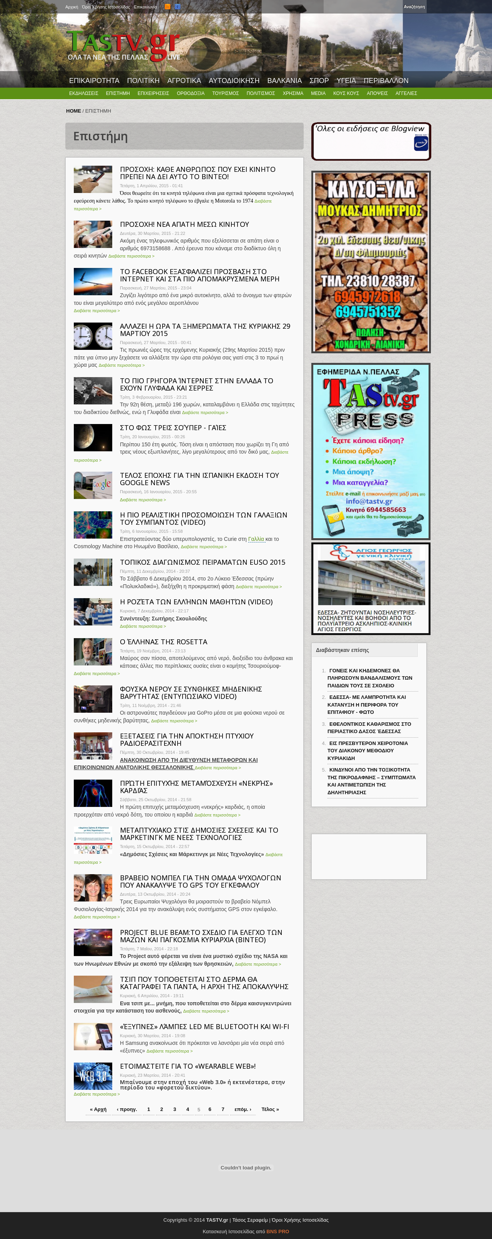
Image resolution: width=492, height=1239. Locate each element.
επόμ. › (242, 1109)
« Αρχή (98, 1109)
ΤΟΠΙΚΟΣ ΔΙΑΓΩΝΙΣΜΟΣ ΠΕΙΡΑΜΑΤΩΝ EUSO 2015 (202, 562)
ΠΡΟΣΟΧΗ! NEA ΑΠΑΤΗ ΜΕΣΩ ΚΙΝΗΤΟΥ (184, 224)
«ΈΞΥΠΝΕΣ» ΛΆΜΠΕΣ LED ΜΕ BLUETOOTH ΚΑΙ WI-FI (204, 1026)
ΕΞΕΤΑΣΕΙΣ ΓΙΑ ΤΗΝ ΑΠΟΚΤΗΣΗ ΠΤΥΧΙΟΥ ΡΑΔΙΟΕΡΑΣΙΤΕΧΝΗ (187, 739)
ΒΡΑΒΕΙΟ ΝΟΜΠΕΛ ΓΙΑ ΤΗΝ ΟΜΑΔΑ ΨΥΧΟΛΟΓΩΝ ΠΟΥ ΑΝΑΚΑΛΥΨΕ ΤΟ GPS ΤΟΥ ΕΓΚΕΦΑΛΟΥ (200, 881)
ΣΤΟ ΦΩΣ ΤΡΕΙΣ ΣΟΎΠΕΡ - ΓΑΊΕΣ (173, 427)
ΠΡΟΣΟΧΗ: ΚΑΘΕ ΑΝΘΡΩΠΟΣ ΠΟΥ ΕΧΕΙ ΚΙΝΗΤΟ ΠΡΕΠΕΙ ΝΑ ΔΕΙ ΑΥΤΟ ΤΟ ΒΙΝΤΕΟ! (198, 173)
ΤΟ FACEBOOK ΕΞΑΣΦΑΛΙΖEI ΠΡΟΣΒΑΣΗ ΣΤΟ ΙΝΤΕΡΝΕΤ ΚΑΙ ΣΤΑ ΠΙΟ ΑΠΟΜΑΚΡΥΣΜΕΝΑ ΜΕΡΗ (199, 275)
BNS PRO (277, 1231)
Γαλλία (257, 539)
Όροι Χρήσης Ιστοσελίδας (300, 1220)
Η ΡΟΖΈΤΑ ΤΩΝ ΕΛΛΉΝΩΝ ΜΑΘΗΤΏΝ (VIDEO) (196, 601)
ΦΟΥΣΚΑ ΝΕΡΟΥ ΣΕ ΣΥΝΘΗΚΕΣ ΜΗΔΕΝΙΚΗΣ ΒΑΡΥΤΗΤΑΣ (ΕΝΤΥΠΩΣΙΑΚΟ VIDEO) (191, 692)
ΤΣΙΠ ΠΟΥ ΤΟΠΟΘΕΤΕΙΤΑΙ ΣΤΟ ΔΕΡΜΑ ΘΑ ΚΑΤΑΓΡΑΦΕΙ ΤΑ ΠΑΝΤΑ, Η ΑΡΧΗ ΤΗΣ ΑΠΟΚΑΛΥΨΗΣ (204, 983)
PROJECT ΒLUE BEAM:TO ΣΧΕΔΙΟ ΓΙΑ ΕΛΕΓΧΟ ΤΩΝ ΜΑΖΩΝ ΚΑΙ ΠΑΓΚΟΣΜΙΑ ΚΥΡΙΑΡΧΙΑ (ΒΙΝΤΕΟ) (201, 936)
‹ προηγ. (127, 1109)
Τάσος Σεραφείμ (250, 1220)
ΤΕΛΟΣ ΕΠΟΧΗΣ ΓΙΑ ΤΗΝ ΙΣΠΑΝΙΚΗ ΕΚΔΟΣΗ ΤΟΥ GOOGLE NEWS (199, 479)
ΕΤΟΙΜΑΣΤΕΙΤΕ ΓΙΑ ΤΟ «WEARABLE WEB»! (188, 1066)
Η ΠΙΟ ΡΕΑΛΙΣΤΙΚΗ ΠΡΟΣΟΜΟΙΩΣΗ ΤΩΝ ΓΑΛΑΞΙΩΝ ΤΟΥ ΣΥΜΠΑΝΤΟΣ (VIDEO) (204, 518)
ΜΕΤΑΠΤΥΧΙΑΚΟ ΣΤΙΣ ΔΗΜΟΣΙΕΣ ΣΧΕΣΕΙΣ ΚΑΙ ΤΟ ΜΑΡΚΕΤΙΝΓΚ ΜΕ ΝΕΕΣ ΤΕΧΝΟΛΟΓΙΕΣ (199, 833)
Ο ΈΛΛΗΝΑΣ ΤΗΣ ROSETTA (163, 641)
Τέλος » (270, 1109)
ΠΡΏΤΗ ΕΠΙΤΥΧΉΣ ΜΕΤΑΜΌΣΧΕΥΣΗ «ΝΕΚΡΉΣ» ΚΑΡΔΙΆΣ (196, 786)
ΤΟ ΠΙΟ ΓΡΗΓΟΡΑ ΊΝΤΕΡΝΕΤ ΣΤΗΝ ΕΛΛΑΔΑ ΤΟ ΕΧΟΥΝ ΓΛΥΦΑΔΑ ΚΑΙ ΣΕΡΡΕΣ (196, 384)
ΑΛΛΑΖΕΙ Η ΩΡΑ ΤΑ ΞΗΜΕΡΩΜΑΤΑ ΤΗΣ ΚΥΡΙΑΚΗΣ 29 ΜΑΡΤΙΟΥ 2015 (205, 329)
